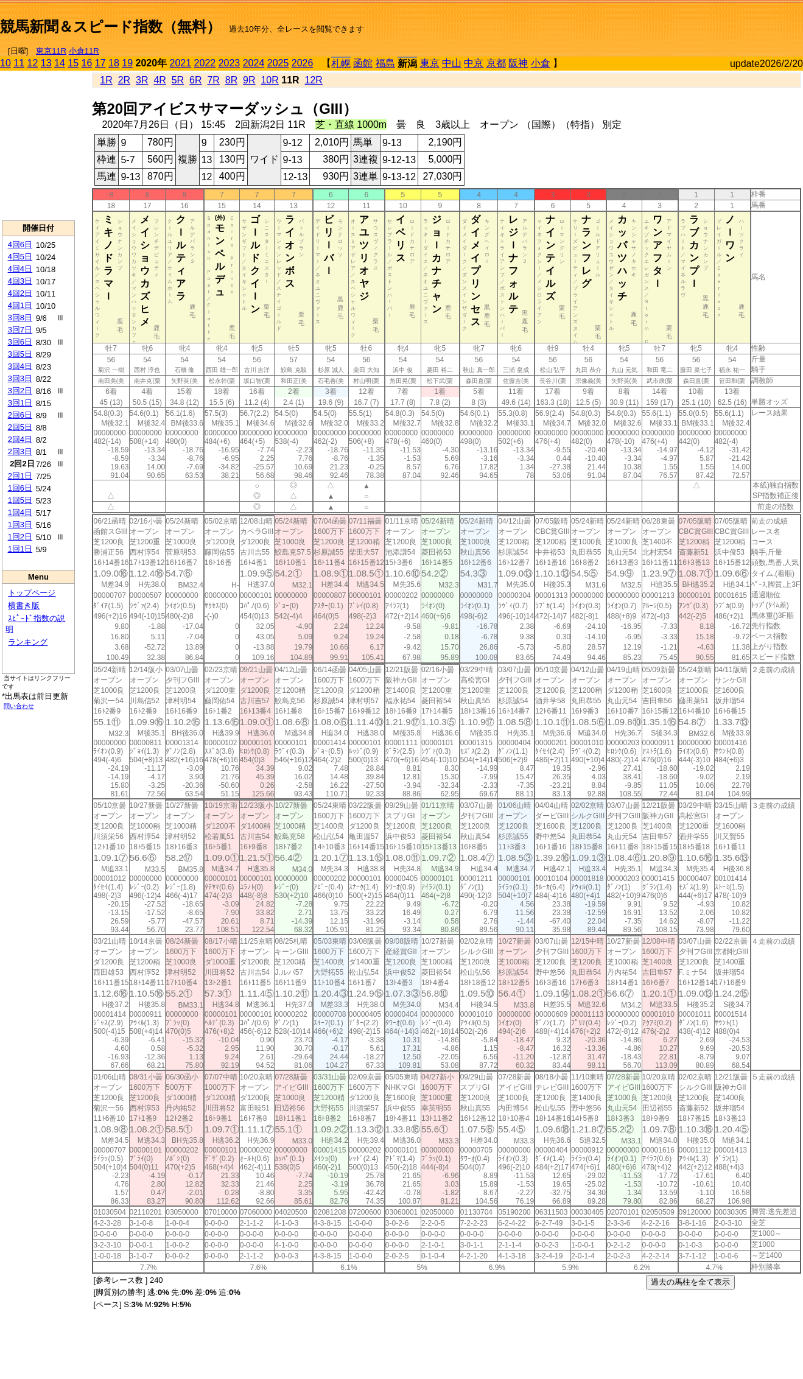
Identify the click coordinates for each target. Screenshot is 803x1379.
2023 (229, 63)
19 (127, 63)
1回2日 (20, 536)
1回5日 (20, 500)
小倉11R (84, 50)
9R (249, 80)
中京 (473, 63)
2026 (303, 63)
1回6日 (20, 488)
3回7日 (20, 329)
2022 (205, 63)
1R (106, 80)
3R (142, 80)
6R (195, 80)
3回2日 (20, 390)
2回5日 (20, 427)
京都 (496, 63)
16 (87, 63)
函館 (363, 63)
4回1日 (20, 305)
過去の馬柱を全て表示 (690, 1281)
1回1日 (20, 548)
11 (18, 63)
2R (124, 80)
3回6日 (20, 341)
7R (213, 80)
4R (159, 80)
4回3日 (20, 281)
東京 (430, 63)
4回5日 (20, 256)
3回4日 (20, 366)
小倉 (540, 63)
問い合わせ (19, 706)
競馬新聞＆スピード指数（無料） (110, 26)
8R (231, 80)
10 (5, 63)
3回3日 (20, 378)
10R (269, 80)
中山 (451, 63)
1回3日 (20, 524)
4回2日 (20, 293)
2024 (254, 63)
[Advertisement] (38, 145)
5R (178, 80)
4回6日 (20, 244)
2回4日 (20, 439)
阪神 (518, 63)
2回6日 (20, 414)
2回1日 (20, 475)
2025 (278, 63)
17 (100, 63)
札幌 (341, 63)
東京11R (51, 50)
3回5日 (20, 354)
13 (46, 63)
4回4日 (20, 268)
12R (314, 80)
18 (113, 63)
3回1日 (20, 402)
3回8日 (20, 317)
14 (59, 63)
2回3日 (20, 451)
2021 (181, 63)
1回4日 (20, 512)
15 (73, 63)
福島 (385, 63)
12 (32, 63)
